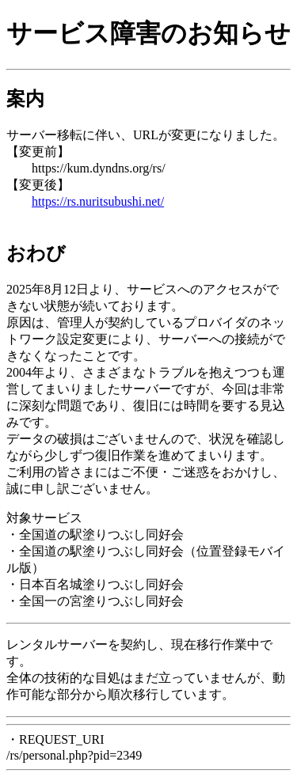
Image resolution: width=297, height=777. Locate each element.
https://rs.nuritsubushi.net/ (98, 201)
